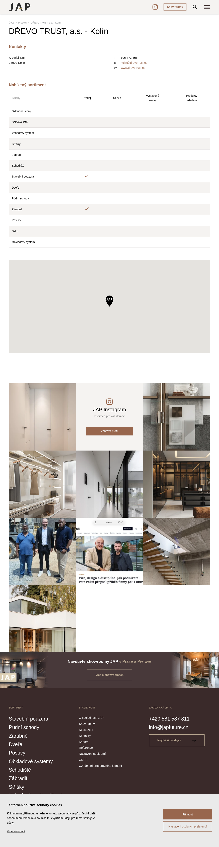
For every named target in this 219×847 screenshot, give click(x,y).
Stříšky (16, 787)
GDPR (83, 759)
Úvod (11, 22)
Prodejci (22, 22)
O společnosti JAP (91, 717)
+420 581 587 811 (169, 719)
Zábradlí (18, 778)
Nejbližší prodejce (176, 740)
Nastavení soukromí (92, 753)
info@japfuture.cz (168, 727)
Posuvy (17, 753)
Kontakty (85, 735)
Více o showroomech (109, 675)
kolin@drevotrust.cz (134, 62)
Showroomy (175, 6)
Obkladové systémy (31, 761)
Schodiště (20, 770)
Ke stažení (86, 729)
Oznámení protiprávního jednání (100, 765)
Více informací (16, 831)
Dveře (15, 744)
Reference (86, 747)
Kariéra (84, 741)
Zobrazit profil (109, 431)
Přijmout (187, 814)
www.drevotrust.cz (133, 67)
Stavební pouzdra (28, 719)
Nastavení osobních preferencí (187, 826)
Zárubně (18, 736)
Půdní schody (24, 727)
